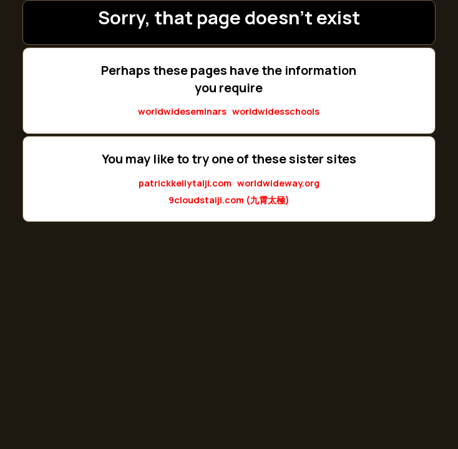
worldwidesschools (275, 111)
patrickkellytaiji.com (185, 183)
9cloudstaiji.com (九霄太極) (229, 200)
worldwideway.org (278, 183)
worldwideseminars (182, 111)
